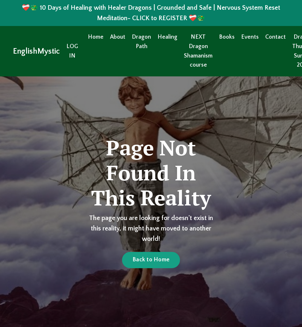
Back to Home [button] (151, 259)
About (117, 37)
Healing (167, 37)
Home (95, 37)
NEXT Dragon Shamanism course (198, 51)
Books (227, 37)
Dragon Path (141, 42)
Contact (275, 37)
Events (250, 37)
